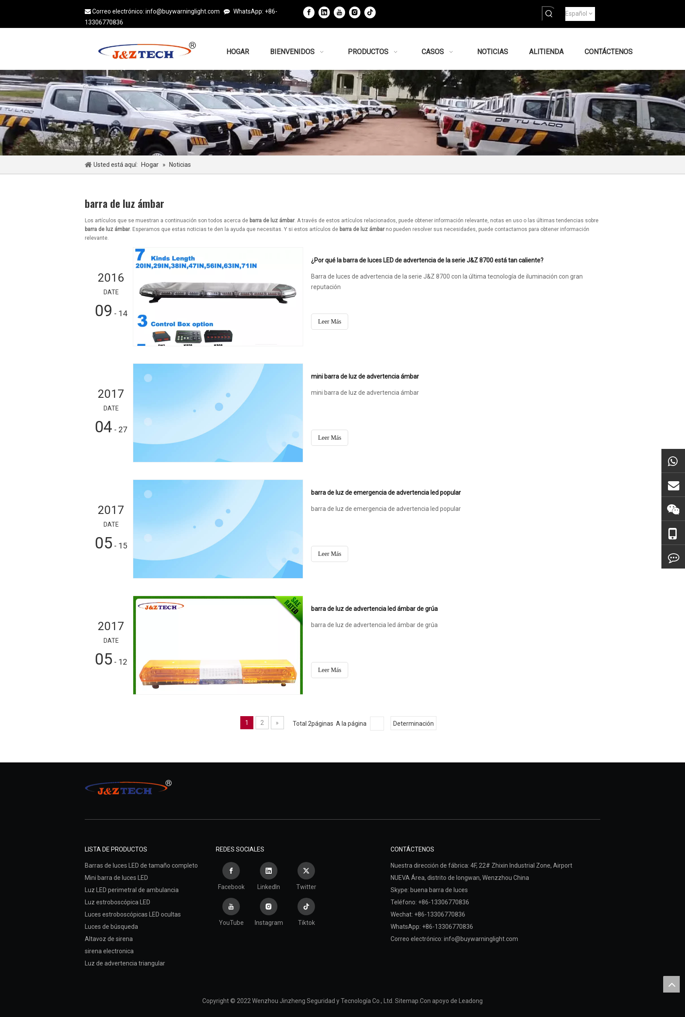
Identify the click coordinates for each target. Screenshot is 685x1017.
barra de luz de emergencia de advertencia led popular (386, 492)
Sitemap (407, 1000)
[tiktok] (370, 12)
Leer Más (329, 321)
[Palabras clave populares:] (549, 13)
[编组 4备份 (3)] (342, 112)
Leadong (471, 1000)
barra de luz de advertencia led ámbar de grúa (374, 608)
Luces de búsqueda (111, 926)
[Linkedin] (324, 12)
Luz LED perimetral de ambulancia (132, 889)
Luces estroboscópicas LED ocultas (133, 914)
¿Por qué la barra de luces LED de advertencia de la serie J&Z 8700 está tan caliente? (427, 260)
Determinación (413, 723)
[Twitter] (306, 877)
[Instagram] (354, 12)
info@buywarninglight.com (182, 11)
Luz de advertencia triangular (125, 963)
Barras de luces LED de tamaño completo (141, 865)
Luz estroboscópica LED (117, 902)
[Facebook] (309, 12)
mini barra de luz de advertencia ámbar (365, 376)
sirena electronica (109, 951)
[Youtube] (339, 12)
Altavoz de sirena (109, 938)
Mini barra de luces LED (116, 877)
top (671, 984)
